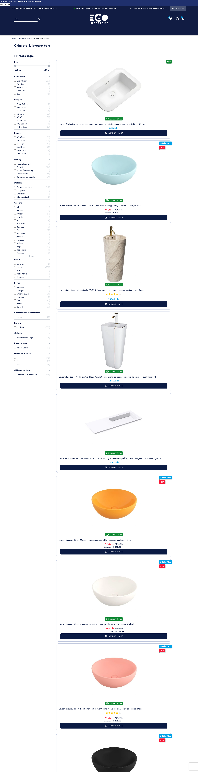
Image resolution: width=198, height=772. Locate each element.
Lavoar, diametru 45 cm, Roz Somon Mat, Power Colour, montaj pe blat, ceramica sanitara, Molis (114, 166)
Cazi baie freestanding (61, 705)
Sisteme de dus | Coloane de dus (61, 721)
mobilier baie (102, 562)
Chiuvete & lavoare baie (61, 712)
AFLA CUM (5, 4)
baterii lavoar (90, 436)
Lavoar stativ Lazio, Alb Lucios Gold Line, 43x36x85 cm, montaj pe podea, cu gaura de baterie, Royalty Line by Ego (137, 99)
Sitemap (59, 695)
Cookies (75, 712)
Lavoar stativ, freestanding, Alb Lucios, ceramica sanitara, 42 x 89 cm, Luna (137, 303)
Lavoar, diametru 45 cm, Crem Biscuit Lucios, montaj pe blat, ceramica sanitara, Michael (90, 166)
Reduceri (91, 740)
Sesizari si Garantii (91, 721)
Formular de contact (77, 717)
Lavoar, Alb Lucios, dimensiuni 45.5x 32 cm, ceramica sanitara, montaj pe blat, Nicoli (67, 303)
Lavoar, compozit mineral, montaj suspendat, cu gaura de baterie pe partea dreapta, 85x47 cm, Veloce (137, 243)
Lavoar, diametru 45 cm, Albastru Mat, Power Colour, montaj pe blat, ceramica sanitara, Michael (90, 98)
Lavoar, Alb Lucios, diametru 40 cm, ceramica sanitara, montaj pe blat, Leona (114, 303)
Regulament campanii (92, 728)
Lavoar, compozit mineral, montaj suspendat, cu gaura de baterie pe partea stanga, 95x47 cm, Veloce (114, 243)
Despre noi (92, 702)
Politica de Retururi (91, 715)
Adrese (106, 703)
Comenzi (106, 695)
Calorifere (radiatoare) (60, 738)
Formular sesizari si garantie (41, 710)
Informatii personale (111, 691)
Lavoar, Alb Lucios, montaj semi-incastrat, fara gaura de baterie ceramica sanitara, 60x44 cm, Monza (67, 98)
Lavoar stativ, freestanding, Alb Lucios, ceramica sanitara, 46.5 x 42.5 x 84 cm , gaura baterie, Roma (67, 244)
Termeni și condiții (91, 697)
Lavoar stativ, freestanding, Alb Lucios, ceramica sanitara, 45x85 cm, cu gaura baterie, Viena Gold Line (160, 305)
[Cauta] (39, 19)
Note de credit (109, 699)
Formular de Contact (123, 754)
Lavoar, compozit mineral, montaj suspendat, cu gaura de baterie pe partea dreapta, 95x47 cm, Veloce (90, 243)
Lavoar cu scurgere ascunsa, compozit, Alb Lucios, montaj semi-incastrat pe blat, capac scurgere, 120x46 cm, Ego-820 (160, 101)
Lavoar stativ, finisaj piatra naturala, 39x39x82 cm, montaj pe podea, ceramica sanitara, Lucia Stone (114, 98)
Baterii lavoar (61, 699)
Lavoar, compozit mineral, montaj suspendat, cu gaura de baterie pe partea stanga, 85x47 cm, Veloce (160, 243)
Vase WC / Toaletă (61, 731)
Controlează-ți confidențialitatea (99, 749)
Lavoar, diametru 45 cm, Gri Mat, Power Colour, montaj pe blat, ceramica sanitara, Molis (160, 166)
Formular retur (24, 706)
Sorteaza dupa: (133, 57)
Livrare (90, 691)
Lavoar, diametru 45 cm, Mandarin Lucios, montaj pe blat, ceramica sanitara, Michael (67, 165)
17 (161, 343)
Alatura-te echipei (91, 735)
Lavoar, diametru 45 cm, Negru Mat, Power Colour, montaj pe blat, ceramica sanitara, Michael (137, 166)
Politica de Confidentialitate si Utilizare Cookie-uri (78, 703)
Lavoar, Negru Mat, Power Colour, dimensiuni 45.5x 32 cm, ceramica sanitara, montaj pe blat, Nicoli (90, 305)
